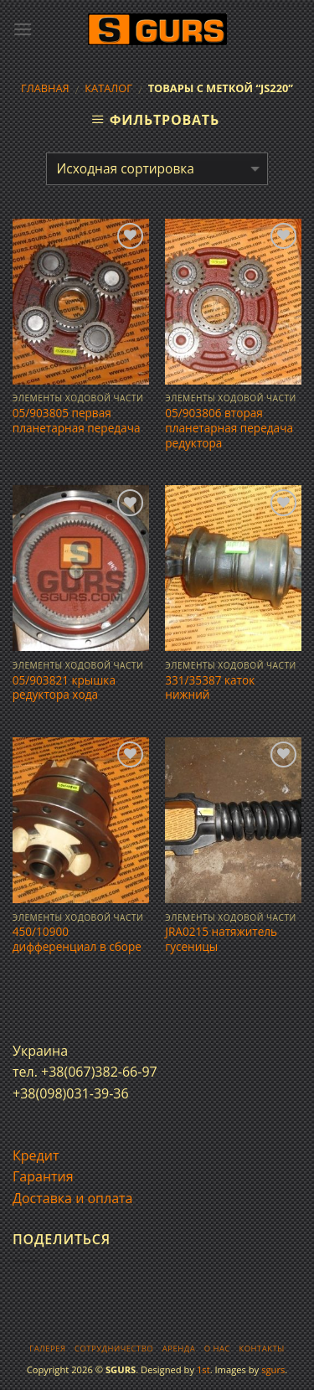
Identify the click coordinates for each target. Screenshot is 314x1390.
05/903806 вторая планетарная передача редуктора (229, 428)
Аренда (178, 1348)
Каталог (108, 88)
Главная (45, 88)
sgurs (273, 1369)
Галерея (47, 1348)
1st (203, 1369)
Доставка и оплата (73, 1198)
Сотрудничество (114, 1348)
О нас (217, 1348)
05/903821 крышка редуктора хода (64, 687)
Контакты (261, 1348)
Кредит (36, 1155)
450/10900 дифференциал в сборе (77, 938)
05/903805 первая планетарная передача (77, 420)
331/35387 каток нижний (210, 687)
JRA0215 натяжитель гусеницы (221, 938)
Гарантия (43, 1176)
